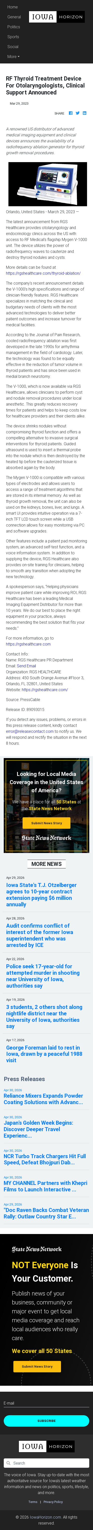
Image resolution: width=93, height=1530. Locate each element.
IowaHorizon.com (45, 1517)
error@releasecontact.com (30, 731)
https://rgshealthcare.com (28, 644)
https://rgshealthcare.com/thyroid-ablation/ (43, 273)
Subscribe (46, 1421)
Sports (13, 36)
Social (12, 46)
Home (14, 6)
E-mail (9, 1403)
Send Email (26, 665)
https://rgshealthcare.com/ (45, 689)
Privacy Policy (53, 1502)
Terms (32, 1502)
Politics (13, 26)
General (14, 16)
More (12, 56)
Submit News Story (46, 823)
